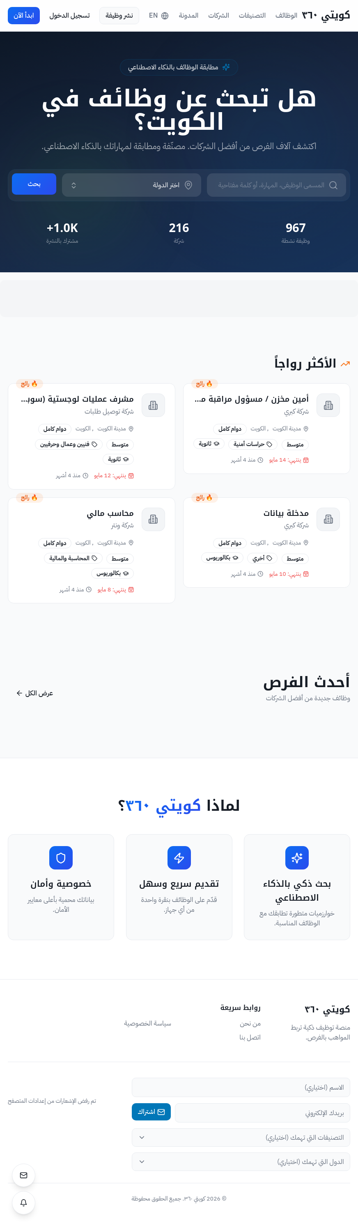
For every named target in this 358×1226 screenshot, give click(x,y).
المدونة (189, 16)
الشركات (218, 16)
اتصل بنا (250, 1037)
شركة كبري (296, 411)
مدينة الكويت (291, 429)
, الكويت (259, 429)
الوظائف (286, 16)
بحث (34, 184)
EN (159, 15)
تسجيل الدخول (69, 15)
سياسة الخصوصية (147, 1023)
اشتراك (151, 1111)
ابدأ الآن (24, 15)
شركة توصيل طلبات (109, 412)
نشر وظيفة (119, 15)
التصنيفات (252, 16)
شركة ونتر (122, 527)
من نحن (250, 1023)
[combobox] (124, 185)
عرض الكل (34, 693)
